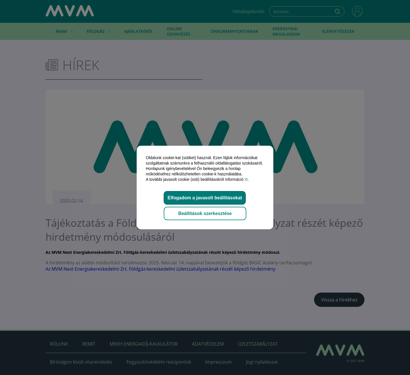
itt (246, 179)
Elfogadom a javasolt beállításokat (204, 197)
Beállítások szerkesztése (205, 213)
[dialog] (205, 187)
